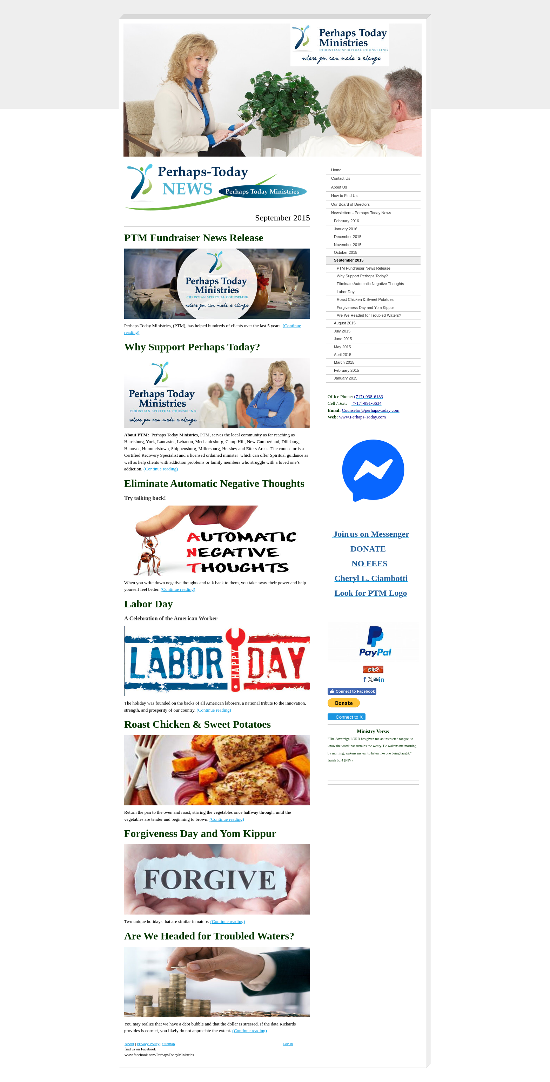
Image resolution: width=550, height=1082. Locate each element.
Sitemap (168, 1044)
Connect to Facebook (352, 691)
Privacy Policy (148, 1044)
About (129, 1044)
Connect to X (346, 717)
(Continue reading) (160, 468)
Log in (288, 1044)
